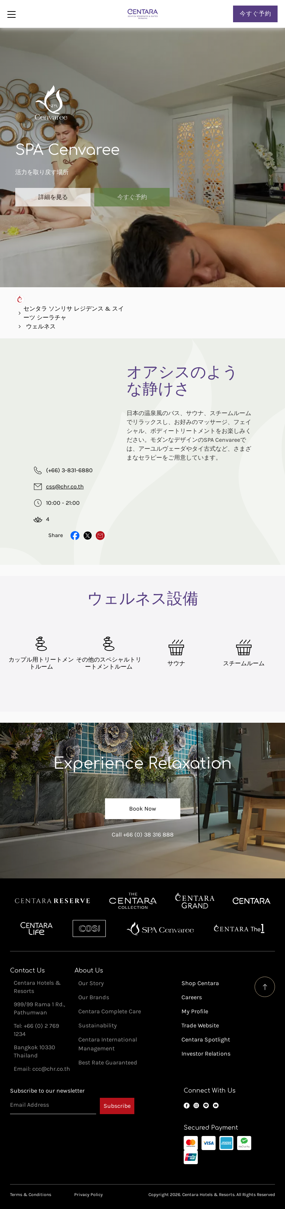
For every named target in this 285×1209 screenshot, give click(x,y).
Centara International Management (107, 1044)
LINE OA (206, 1106)
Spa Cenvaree (160, 928)
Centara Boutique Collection (133, 901)
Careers (191, 997)
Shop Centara (200, 983)
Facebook (187, 1106)
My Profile (194, 1011)
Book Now (142, 808)
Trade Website (200, 1025)
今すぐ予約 (255, 13)
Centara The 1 (239, 928)
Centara (251, 901)
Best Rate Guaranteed (107, 1062)
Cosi (89, 928)
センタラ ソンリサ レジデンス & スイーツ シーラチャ (73, 313)
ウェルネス (41, 326)
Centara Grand (195, 901)
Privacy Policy (88, 1194)
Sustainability (97, 1025)
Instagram (196, 1106)
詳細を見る (53, 197)
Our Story (91, 983)
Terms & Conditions (30, 1194)
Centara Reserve (53, 901)
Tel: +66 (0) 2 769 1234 (36, 1029)
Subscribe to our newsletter (47, 1090)
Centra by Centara (37, 928)
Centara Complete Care (109, 1011)
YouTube (216, 1106)
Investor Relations (205, 1053)
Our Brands (93, 997)
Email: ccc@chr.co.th (42, 1068)
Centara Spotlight (205, 1039)
